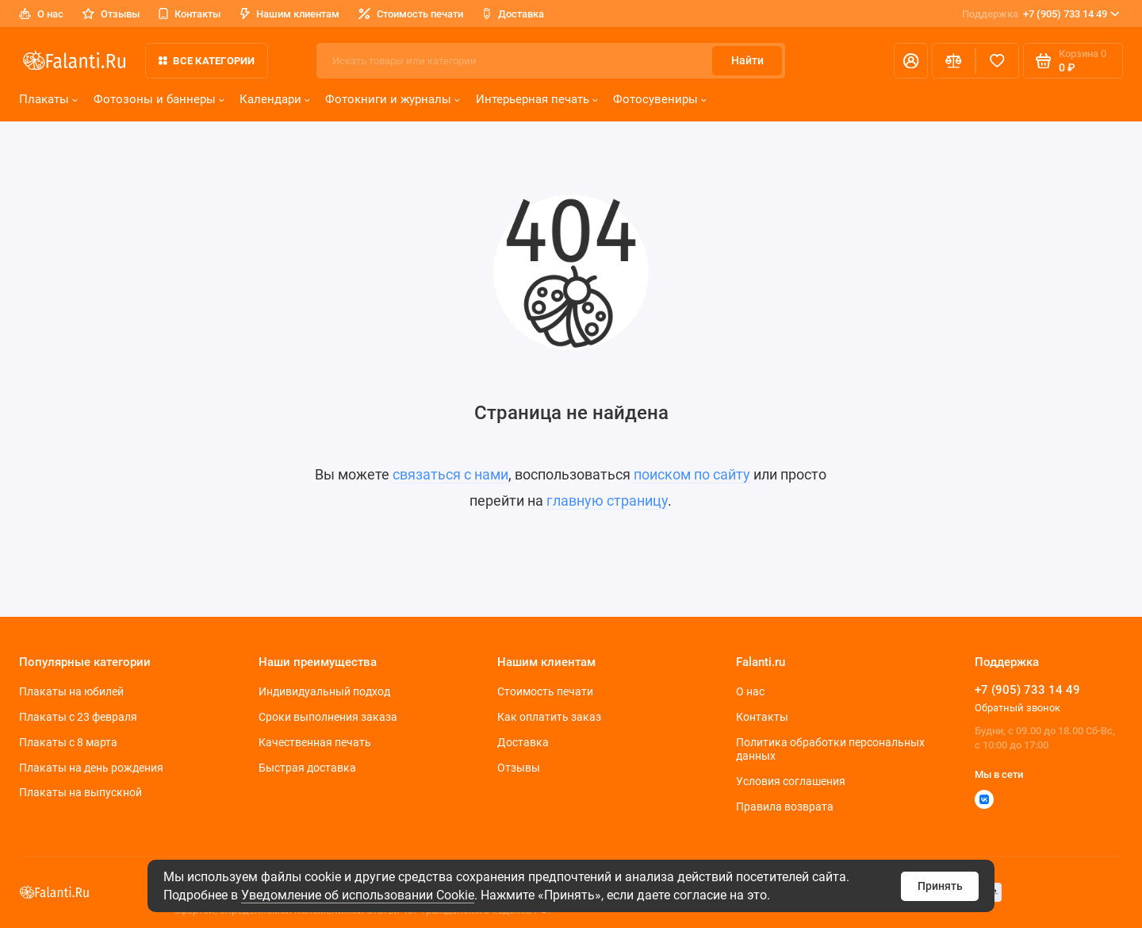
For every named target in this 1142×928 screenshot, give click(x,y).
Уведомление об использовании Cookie (357, 895)
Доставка (513, 14)
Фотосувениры (660, 99)
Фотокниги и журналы (392, 99)
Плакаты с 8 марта (68, 742)
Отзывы (111, 14)
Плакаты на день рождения (91, 767)
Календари (275, 99)
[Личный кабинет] (911, 61)
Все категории (207, 61)
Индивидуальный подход (324, 691)
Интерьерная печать (537, 99)
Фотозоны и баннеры (159, 99)
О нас (41, 14)
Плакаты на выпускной (80, 792)
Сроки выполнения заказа (328, 716)
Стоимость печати (410, 14)
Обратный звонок (1017, 708)
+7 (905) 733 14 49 (1041, 14)
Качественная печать (315, 742)
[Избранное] (997, 61)
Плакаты (48, 99)
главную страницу (607, 501)
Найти (747, 60)
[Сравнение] (954, 61)
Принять (940, 886)
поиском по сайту (692, 475)
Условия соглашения (790, 781)
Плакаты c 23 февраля (78, 716)
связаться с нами (450, 475)
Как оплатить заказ (549, 716)
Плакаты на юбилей (71, 691)
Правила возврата (785, 806)
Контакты (189, 14)
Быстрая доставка (307, 767)
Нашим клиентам (289, 14)
